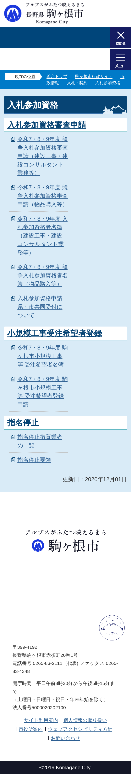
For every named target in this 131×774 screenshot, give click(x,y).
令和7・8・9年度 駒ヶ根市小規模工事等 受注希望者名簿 (42, 356)
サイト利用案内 (41, 720)
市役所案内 (31, 729)
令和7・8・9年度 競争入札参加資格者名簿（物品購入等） (42, 275)
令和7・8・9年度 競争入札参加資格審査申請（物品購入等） (42, 195)
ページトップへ (112, 628)
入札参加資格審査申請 (46, 125)
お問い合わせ (65, 738)
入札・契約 (77, 83)
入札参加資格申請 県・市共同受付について (39, 306)
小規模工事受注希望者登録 (54, 333)
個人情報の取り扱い (85, 720)
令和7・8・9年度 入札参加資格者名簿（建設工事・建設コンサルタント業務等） (42, 236)
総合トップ (57, 76)
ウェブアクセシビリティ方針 (80, 729)
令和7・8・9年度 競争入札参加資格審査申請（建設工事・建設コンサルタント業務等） (42, 156)
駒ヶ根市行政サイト (94, 76)
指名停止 (23, 422)
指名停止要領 (34, 460)
